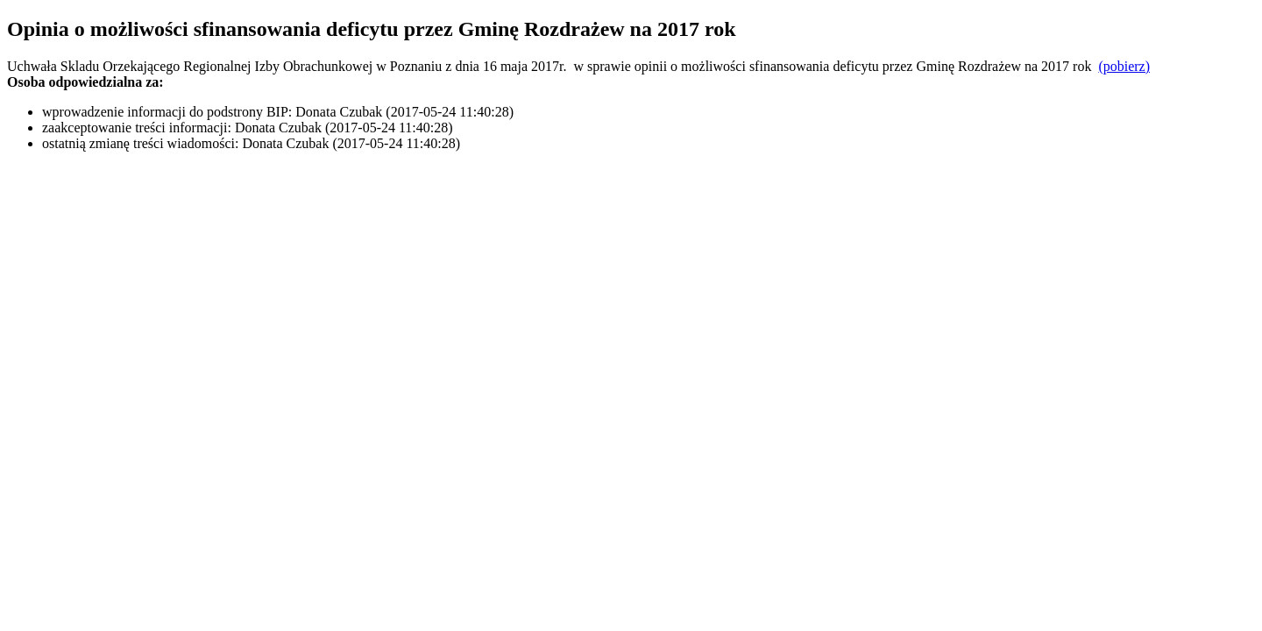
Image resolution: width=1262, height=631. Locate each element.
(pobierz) (1124, 66)
